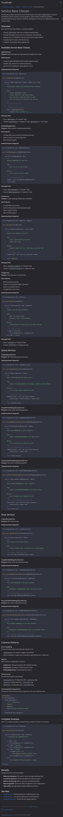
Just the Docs (11, 815)
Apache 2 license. (33, 806)
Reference (18, 7)
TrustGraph (6, 2)
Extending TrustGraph (27, 7)
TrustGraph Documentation (7, 7)
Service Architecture (9, 799)
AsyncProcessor (8, 797)
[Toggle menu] (60, 2)
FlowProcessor (7, 794)
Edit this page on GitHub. (7, 809)
